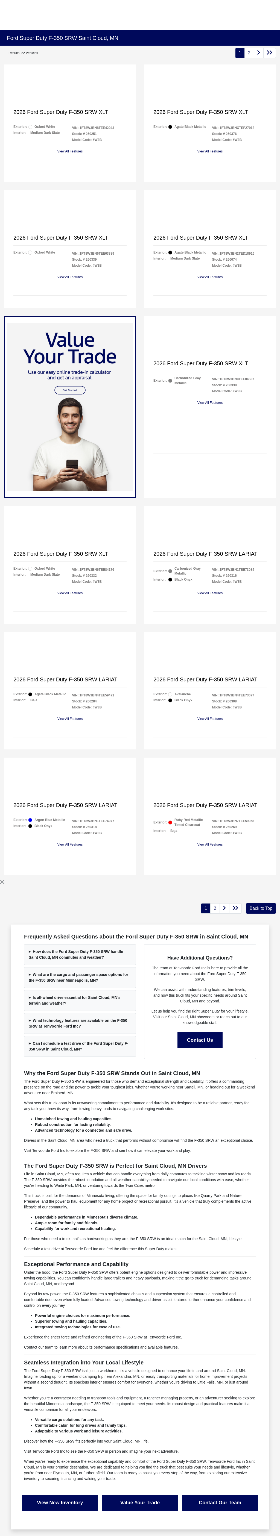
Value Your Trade (140, 1502)
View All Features (70, 151)
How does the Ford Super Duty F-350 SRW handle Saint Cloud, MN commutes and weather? (76, 954)
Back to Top (261, 908)
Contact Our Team (220, 1502)
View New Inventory (60, 1502)
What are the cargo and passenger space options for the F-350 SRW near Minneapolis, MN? (78, 977)
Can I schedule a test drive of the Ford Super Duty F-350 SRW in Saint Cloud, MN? (78, 1046)
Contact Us (200, 1040)
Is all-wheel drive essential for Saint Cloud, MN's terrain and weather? (75, 1000)
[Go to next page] (259, 53)
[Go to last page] (269, 53)
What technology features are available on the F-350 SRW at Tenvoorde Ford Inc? (78, 1023)
